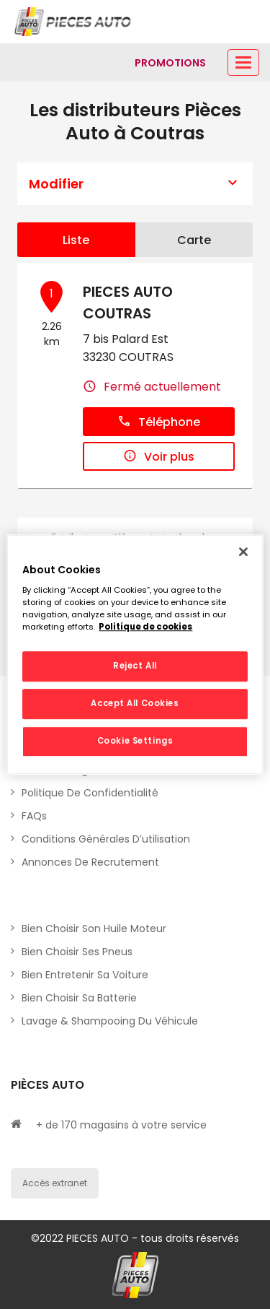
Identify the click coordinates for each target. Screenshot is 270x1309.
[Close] (243, 551)
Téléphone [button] (158, 422)
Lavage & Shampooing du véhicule (110, 1021)
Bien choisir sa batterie (79, 998)
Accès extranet (54, 1183)
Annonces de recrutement (90, 862)
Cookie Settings (135, 741)
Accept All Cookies (135, 703)
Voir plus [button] (158, 456)
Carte (194, 240)
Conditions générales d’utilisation (106, 839)
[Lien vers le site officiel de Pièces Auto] (74, 21)
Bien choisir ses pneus (77, 951)
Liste (76, 240)
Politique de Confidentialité (90, 793)
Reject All (135, 666)
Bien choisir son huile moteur (94, 928)
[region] (134, 654)
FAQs (34, 816)
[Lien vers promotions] (170, 62)
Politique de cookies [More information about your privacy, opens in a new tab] (145, 626)
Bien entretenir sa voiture (85, 974)
